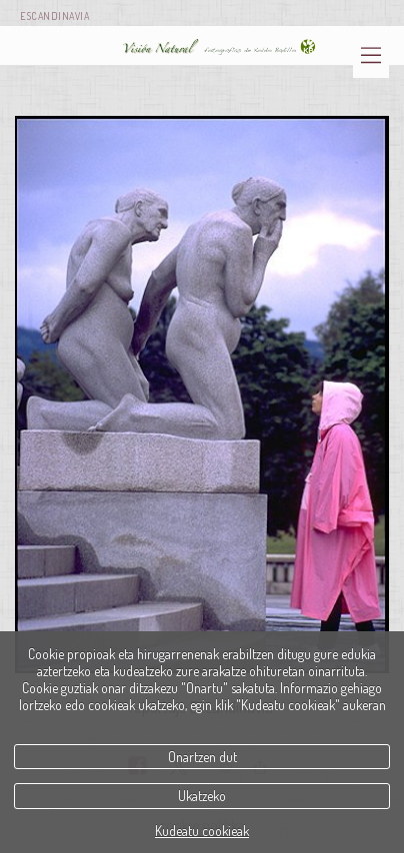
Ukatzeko (202, 795)
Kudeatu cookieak (202, 830)
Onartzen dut (202, 756)
